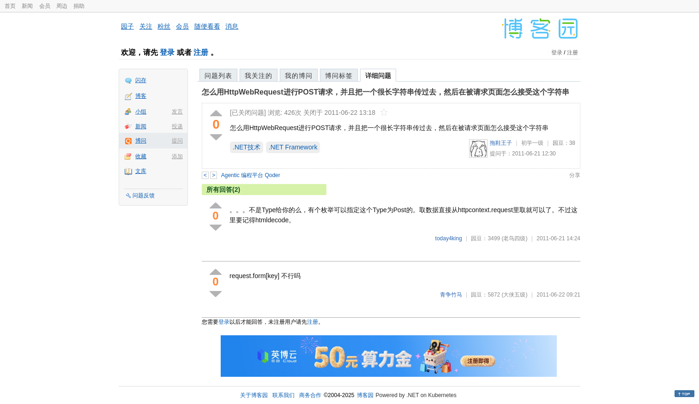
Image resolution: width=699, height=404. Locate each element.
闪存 (140, 80)
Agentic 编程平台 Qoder (250, 175)
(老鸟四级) (514, 238)
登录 (167, 52)
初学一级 (532, 143)
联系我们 (283, 395)
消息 (231, 26)
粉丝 (163, 26)
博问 (140, 140)
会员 (44, 6)
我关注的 (258, 75)
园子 (127, 26)
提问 (177, 140)
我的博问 (299, 75)
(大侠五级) (514, 294)
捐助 (78, 6)
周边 (61, 6)
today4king (448, 238)
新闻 (27, 6)
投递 (177, 126)
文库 (140, 171)
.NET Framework (293, 147)
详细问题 (378, 75)
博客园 (365, 395)
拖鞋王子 (501, 143)
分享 (574, 175)
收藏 (140, 156)
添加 (177, 156)
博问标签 (339, 75)
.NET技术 (246, 147)
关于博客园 (254, 395)
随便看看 (207, 26)
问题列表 (218, 75)
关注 (145, 26)
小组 (140, 111)
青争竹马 (451, 294)
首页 (10, 6)
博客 (140, 96)
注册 (200, 52)
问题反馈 (144, 195)
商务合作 (310, 395)
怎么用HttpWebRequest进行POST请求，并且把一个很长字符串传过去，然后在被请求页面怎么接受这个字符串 (385, 92)
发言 (177, 111)
